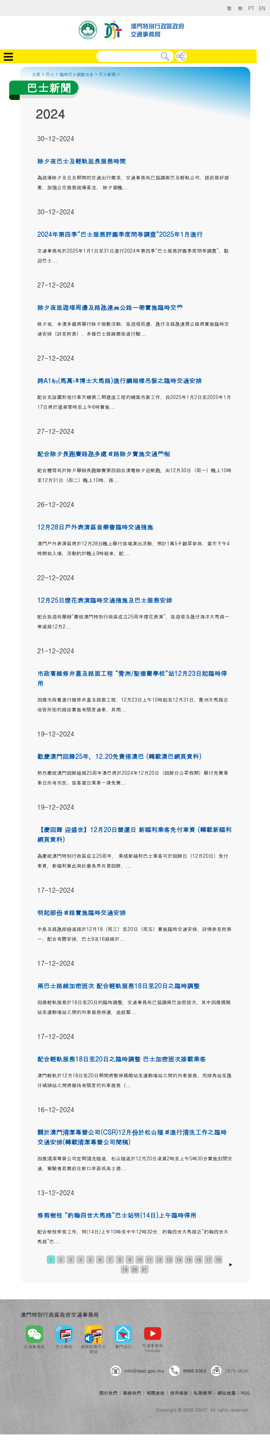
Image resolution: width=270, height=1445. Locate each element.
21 (144, 1269)
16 (198, 1259)
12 (159, 1259)
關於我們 (108, 1392)
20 (134, 1269)
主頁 (36, 74)
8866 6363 (194, 1370)
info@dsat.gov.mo (144, 1370)
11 (149, 1259)
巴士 (50, 74)
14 (178, 1259)
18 (218, 1259)
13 (169, 1259)
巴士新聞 (107, 74)
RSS (245, 1392)
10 (139, 1259)
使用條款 (179, 1392)
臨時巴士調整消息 (77, 74)
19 (124, 1269)
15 (188, 1259)
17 (208, 1259)
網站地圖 (226, 1392)
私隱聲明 (203, 1392)
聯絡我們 (132, 1392)
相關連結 (155, 1392)
